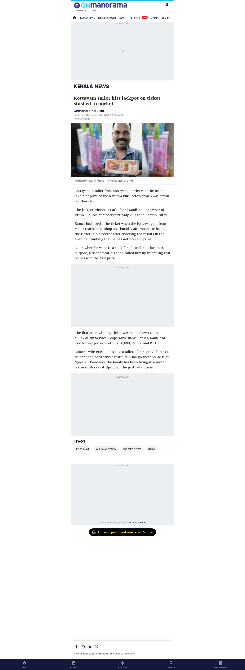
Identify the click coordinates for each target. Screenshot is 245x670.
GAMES (155, 17)
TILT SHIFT (138, 17)
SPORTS (166, 17)
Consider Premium (136, 522)
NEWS (122, 17)
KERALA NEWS (87, 17)
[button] (167, 5)
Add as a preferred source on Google (122, 532)
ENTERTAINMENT (107, 17)
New (144, 17)
